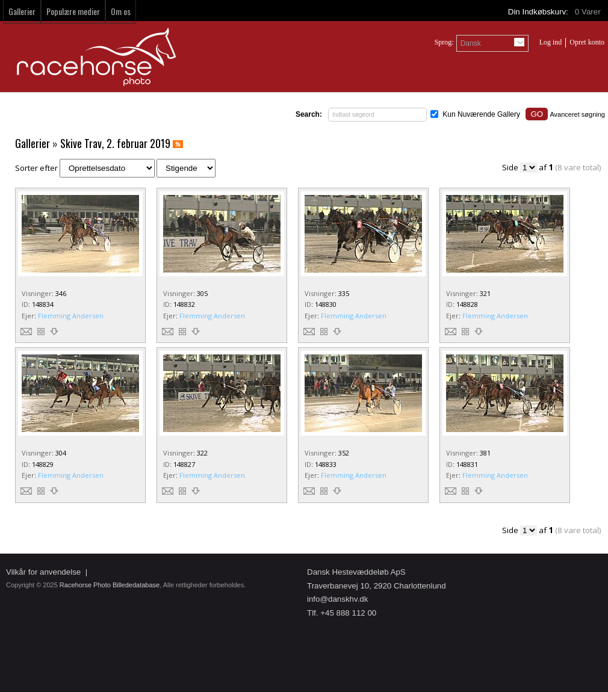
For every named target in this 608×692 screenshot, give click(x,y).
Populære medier (73, 11)
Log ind (550, 42)
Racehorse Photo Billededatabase (110, 585)
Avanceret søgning (577, 114)
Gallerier (22, 11)
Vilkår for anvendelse (43, 571)
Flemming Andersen (71, 315)
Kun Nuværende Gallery (481, 114)
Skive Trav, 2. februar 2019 (115, 143)
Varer (589, 11)
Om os (121, 11)
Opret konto (586, 42)
